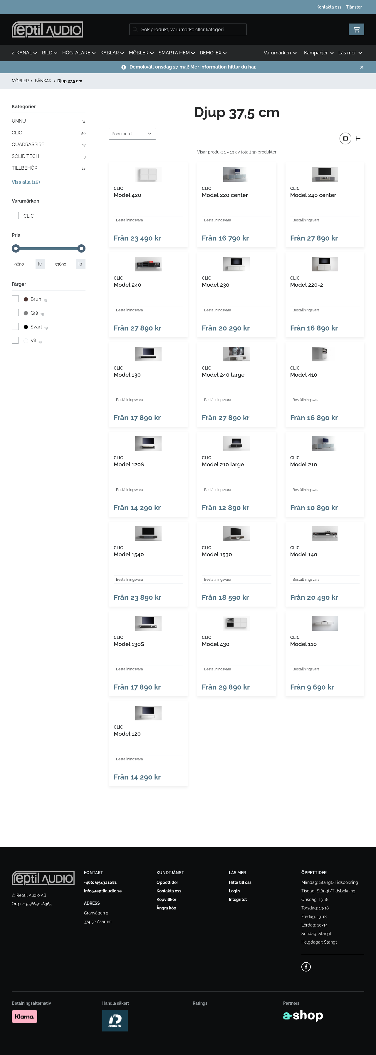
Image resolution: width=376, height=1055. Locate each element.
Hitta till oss (240, 882)
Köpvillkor (166, 899)
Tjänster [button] (354, 7)
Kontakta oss (328, 7)
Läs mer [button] (350, 53)
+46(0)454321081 (100, 882)
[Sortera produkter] (132, 134)
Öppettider (167, 882)
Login (234, 891)
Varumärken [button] (280, 53)
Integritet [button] (238, 899)
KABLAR (112, 53)
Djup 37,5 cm (69, 81)
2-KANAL (24, 53)
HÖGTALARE (79, 53)
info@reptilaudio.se (103, 891)
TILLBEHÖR (48, 168)
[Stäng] (361, 67)
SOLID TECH (48, 156)
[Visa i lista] (358, 138)
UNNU (48, 121)
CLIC (48, 133)
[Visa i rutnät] (345, 138)
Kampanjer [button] (319, 53)
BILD (50, 53)
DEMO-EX (213, 53)
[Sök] (188, 29)
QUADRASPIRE (48, 145)
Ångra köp (166, 908)
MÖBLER (141, 53)
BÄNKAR (43, 81)
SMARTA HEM (177, 53)
